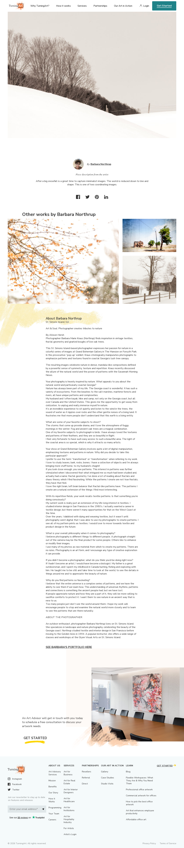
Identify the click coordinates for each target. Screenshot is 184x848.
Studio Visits (107, 783)
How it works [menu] (63, 6)
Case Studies (107, 777)
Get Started (164, 5)
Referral (86, 777)
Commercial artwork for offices (141, 795)
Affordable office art (136, 819)
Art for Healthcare (69, 800)
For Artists (69, 828)
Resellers (86, 771)
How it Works (52, 800)
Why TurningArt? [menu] (39, 6)
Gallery (104, 771)
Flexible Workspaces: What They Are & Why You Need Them (139, 780)
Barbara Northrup (101, 164)
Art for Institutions (69, 809)
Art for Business (68, 773)
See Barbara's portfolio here (69, 647)
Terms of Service (168, 843)
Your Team (54, 813)
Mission (52, 780)
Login (146, 6)
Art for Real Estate (69, 782)
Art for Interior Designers (71, 791)
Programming (55, 807)
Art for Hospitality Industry (69, 819)
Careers (52, 819)
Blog (128, 771)
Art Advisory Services (55, 773)
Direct (85, 783)
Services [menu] (82, 6)
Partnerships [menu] (100, 6)
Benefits (53, 786)
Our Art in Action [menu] (123, 6)
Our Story (53, 792)
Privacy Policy (149, 843)
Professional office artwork (139, 789)
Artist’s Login (70, 834)
